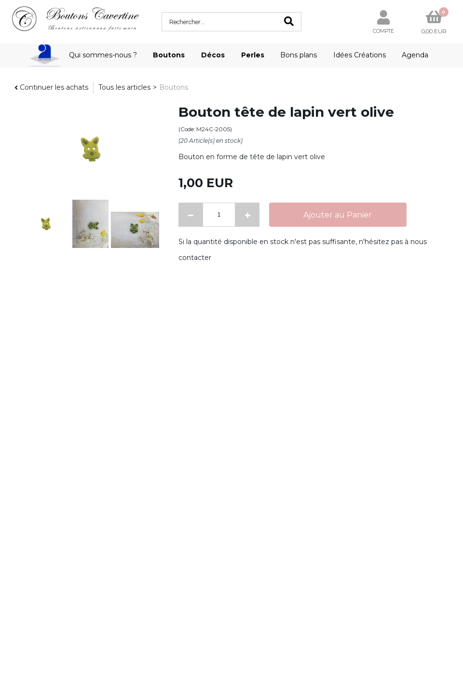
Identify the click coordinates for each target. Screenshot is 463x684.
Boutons (169, 55)
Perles (252, 55)
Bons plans (298, 55)
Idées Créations (359, 55)
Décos (213, 55)
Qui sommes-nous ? (103, 55)
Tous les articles (124, 87)
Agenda (415, 55)
